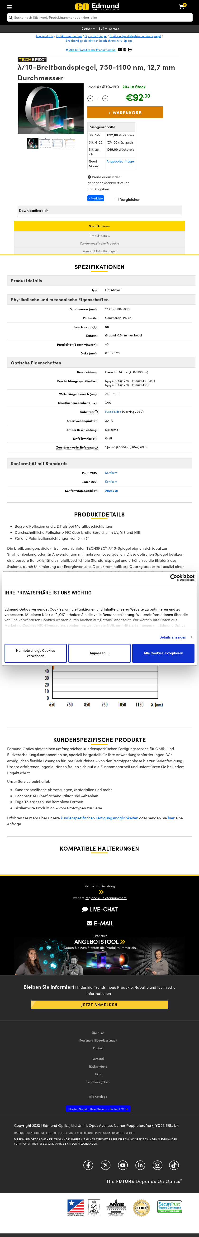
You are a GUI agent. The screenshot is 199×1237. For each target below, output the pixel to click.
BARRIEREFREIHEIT (123, 1133)
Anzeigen (111, 490)
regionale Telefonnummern (106, 898)
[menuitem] (25, 6)
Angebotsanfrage (120, 161)
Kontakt (114, 29)
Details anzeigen (173, 637)
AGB (72, 1133)
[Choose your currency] (103, 29)
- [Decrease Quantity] (90, 97)
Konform (111, 473)
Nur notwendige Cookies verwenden (35, 653)
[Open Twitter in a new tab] (105, 1166)
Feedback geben (98, 1082)
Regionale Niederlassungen (98, 1040)
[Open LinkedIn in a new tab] (140, 1166)
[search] (100, 17)
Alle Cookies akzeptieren (163, 653)
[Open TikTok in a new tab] (174, 1166)
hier (171, 817)
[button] (125, 49)
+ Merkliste (96, 198)
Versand (98, 1058)
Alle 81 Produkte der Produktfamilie (91, 50)
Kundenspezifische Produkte (99, 243)
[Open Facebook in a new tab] (88, 1166)
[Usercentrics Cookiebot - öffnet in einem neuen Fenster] (173, 577)
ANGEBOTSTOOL (96, 941)
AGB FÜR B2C (85, 1133)
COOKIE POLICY (57, 1133)
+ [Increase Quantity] (105, 97)
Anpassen (99, 653)
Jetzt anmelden (99, 1004)
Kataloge (98, 1096)
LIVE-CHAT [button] (100, 909)
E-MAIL (100, 923)
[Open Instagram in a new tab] (157, 1166)
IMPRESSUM (102, 1133)
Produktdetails (100, 236)
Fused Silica (113, 411)
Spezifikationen (99, 226)
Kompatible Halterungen (99, 251)
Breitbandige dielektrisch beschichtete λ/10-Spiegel (99, 40)
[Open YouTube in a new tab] (123, 1166)
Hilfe (98, 1074)
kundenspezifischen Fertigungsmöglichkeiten (99, 817)
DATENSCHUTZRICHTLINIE (29, 1133)
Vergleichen (128, 199)
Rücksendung (98, 1066)
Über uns (98, 1033)
